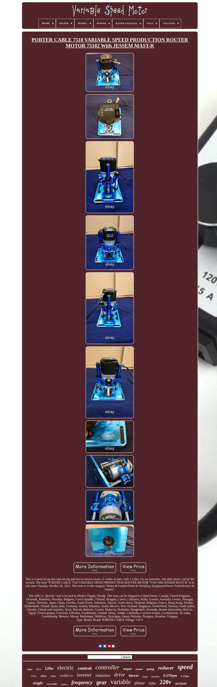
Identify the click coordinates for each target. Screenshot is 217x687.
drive (119, 674)
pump (150, 669)
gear (101, 682)
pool (38, 669)
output (181, 683)
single (38, 683)
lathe (152, 683)
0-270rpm (170, 675)
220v (165, 682)
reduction (102, 675)
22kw (43, 675)
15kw (34, 676)
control (85, 668)
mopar (127, 669)
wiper (29, 669)
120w (49, 668)
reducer (166, 668)
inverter (84, 674)
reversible (52, 683)
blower (134, 675)
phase (140, 683)
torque (145, 677)
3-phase (64, 684)
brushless (156, 676)
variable (120, 681)
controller (107, 667)
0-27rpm (185, 676)
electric (65, 667)
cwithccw (66, 675)
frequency (82, 682)
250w (53, 676)
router (139, 669)
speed (185, 667)
